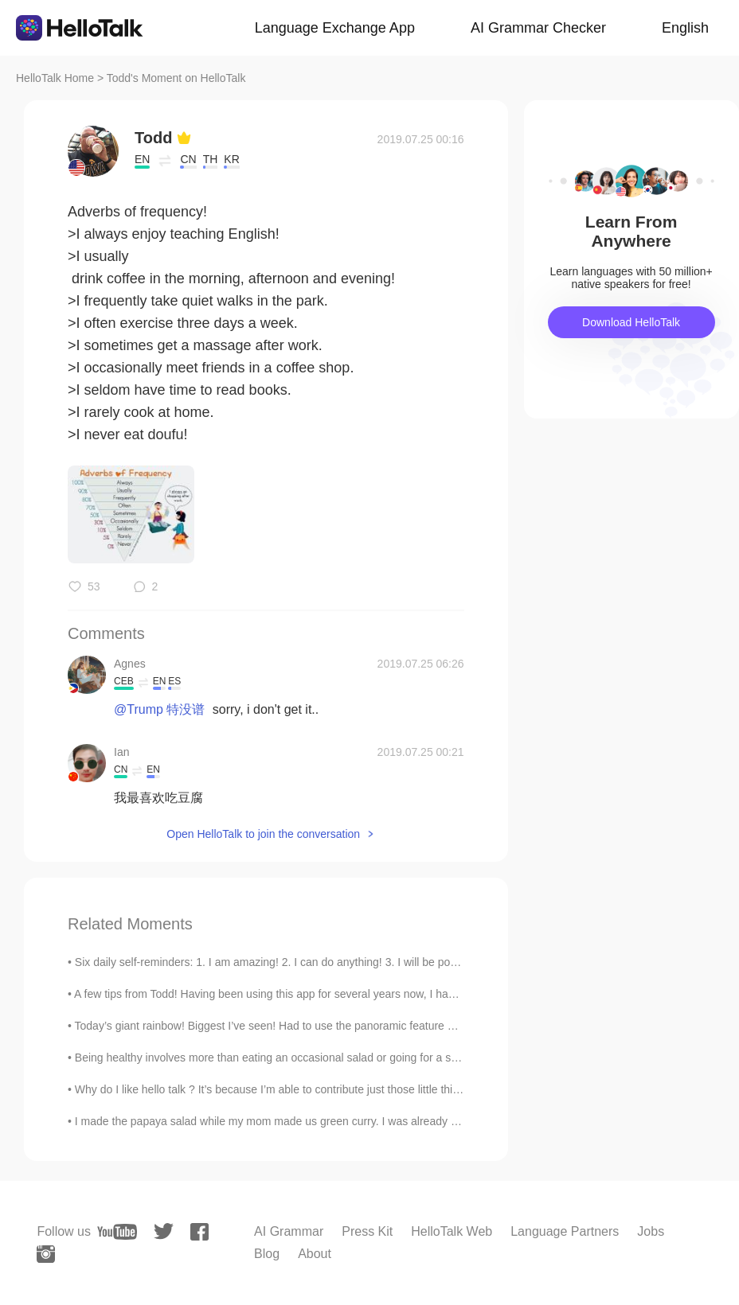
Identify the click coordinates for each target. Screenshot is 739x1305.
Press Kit (367, 1231)
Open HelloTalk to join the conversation (263, 834)
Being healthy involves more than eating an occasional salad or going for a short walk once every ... (320, 1057)
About (314, 1253)
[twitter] (164, 1231)
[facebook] (199, 1232)
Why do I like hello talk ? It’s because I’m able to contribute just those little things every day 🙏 (306, 1089)
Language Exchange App (335, 28)
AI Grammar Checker (538, 28)
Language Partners (564, 1231)
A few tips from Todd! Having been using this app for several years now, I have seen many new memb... (329, 994)
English (685, 28)
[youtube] (117, 1232)
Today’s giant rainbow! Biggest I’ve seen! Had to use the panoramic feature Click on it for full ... (308, 1025)
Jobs (650, 1231)
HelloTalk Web (451, 1231)
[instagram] (46, 1254)
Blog (267, 1253)
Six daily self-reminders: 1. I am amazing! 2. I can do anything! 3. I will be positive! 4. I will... (300, 962)
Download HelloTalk (631, 322)
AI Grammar (288, 1231)
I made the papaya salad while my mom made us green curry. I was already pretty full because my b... (326, 1121)
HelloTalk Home (55, 78)
